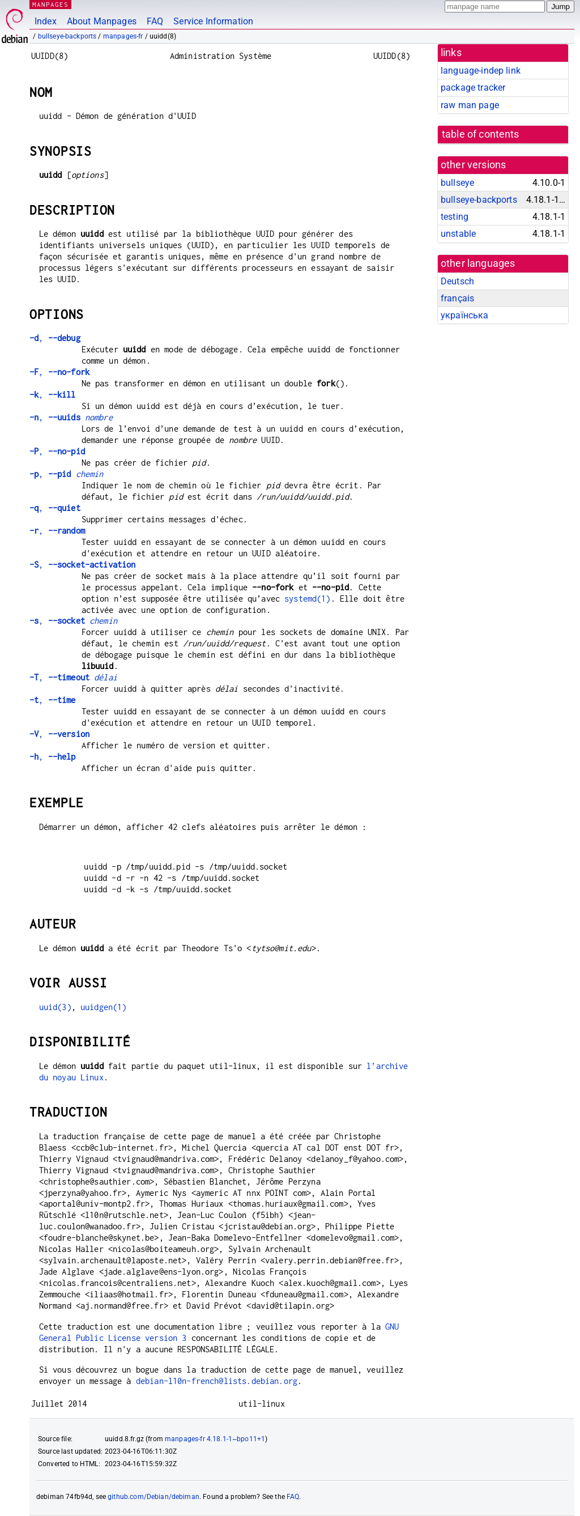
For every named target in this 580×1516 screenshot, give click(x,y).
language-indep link (481, 70)
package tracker (473, 87)
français (457, 298)
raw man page (470, 105)
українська (465, 315)
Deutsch (457, 281)
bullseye (457, 182)
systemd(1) (307, 598)
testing (454, 216)
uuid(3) (55, 1007)
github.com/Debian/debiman (153, 1497)
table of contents (480, 134)
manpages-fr (123, 36)
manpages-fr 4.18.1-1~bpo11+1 (215, 1439)
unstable (458, 233)
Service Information (213, 21)
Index (46, 21)
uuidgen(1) (103, 1007)
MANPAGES (50, 4)
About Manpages (102, 21)
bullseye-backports (67, 36)
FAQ (155, 21)
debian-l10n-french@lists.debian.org (216, 1381)
